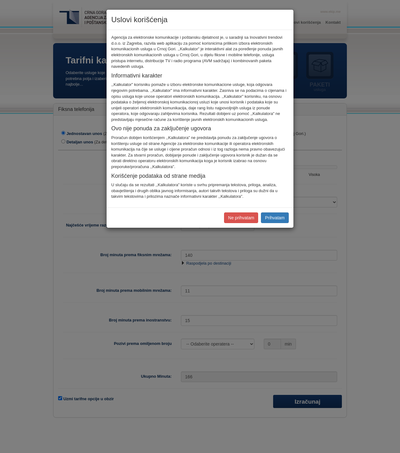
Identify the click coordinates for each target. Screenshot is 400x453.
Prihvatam (275, 217)
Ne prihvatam (241, 217)
